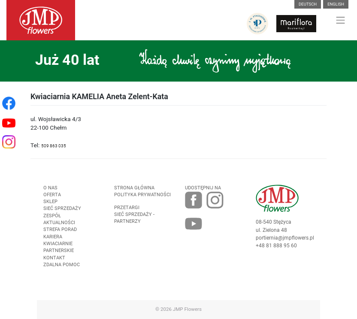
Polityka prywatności (142, 194)
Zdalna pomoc (61, 264)
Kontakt (54, 258)
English (335, 4)
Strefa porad (60, 229)
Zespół (52, 216)
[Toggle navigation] (341, 20)
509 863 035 (53, 145)
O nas (50, 188)
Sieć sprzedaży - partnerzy (134, 218)
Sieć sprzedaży (62, 208)
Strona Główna (134, 188)
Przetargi (126, 207)
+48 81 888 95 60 (276, 246)
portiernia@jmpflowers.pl (285, 238)
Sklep (50, 201)
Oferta (52, 194)
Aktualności (59, 222)
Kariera (52, 237)
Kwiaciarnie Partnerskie (58, 247)
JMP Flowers (187, 309)
